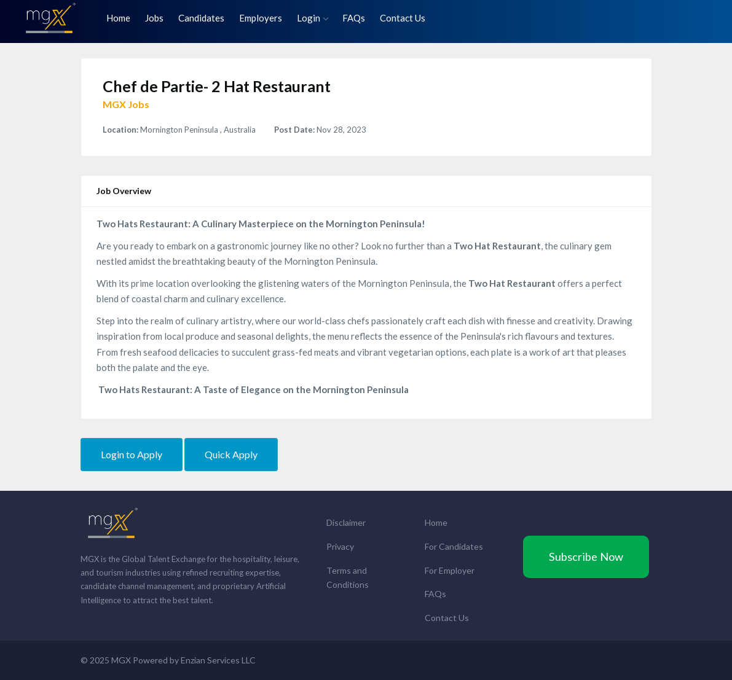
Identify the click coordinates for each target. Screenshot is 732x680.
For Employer (449, 570)
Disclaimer (346, 522)
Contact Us (402, 17)
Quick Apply (231, 454)
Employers (260, 17)
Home (118, 17)
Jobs (154, 17)
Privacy (340, 546)
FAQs (353, 17)
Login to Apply (131, 454)
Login (312, 17)
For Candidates (454, 546)
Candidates (201, 17)
